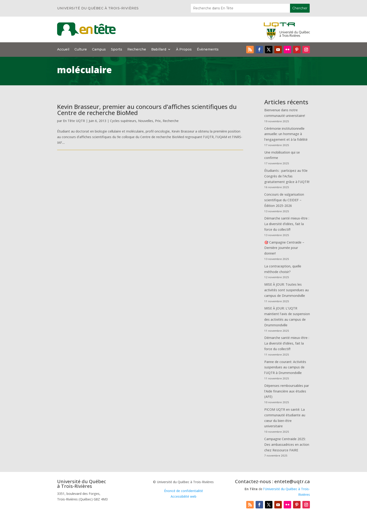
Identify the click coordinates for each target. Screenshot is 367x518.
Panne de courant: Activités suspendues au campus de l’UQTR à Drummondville (285, 367)
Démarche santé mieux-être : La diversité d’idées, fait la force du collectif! (286, 224)
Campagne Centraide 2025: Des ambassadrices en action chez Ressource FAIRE (286, 444)
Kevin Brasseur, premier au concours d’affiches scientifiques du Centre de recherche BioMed (147, 109)
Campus (99, 49)
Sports (116, 49)
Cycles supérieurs (123, 121)
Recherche (136, 49)
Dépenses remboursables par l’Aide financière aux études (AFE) (286, 391)
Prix (158, 121)
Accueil (63, 49)
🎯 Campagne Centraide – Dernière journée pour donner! (284, 248)
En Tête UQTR (74, 121)
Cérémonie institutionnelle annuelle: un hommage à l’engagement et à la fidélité (286, 134)
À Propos (184, 49)
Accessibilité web (183, 496)
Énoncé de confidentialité (183, 491)
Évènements (208, 49)
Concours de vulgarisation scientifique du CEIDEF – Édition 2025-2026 (284, 200)
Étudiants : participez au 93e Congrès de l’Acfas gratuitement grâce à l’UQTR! (286, 176)
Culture (80, 49)
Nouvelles (145, 121)
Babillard (158, 49)
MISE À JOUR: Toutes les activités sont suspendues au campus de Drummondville (286, 290)
